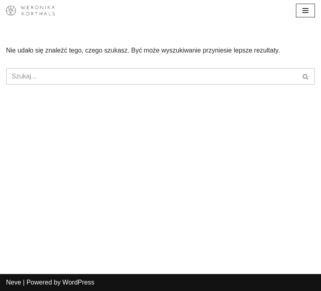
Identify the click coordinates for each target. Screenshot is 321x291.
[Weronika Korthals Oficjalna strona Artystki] (30, 10)
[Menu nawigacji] (305, 10)
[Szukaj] (151, 76)
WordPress (78, 282)
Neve (13, 282)
